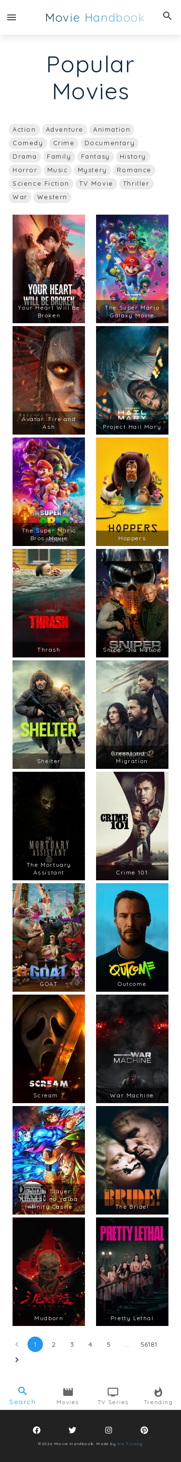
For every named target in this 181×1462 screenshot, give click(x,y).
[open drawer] (11, 17)
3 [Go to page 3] (72, 1344)
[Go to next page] (17, 1359)
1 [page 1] (35, 1344)
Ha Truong (129, 1443)
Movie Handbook (95, 17)
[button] (24, 130)
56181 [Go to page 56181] (149, 1344)
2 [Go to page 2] (53, 1344)
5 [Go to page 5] (108, 1344)
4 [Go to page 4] (90, 1344)
